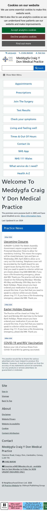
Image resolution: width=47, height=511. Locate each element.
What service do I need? (24, 166)
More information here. (31, 216)
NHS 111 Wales (23, 158)
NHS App (23, 151)
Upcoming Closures (16, 241)
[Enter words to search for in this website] (18, 67)
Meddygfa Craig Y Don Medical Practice (29, 59)
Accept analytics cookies (23, 30)
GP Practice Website (10, 485)
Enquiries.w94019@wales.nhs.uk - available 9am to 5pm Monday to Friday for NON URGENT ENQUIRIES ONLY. (21, 469)
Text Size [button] (40, 53)
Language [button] (10, 53)
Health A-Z (23, 173)
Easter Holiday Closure (18, 309)
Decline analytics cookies (23, 36)
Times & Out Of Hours (23, 136)
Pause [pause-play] (4, 508)
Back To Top (7, 401)
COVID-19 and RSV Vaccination (23, 343)
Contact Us (23, 143)
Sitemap (5, 396)
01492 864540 (26, 53)
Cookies (5, 428)
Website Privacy (9, 419)
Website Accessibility (11, 424)
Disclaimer (6, 414)
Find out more (23, 43)
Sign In (5, 391)
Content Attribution (10, 433)
